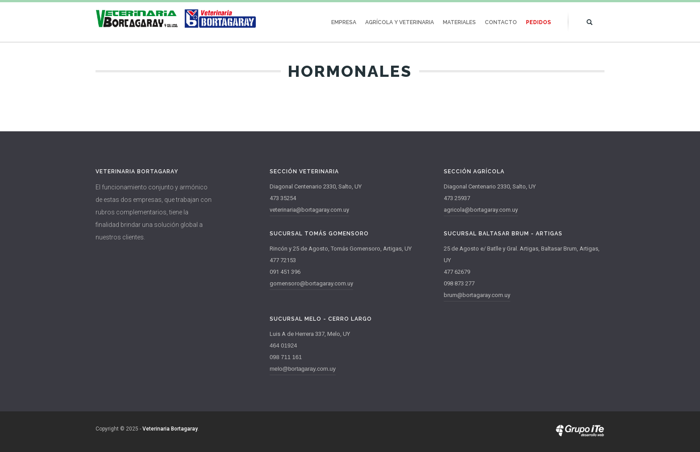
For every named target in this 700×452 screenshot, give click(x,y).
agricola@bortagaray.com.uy (481, 209)
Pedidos (538, 22)
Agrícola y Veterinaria (399, 22)
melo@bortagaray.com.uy (303, 368)
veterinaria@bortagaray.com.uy (309, 209)
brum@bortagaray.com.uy (477, 295)
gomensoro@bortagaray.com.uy (311, 283)
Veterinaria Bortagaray (170, 429)
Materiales (459, 22)
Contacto (501, 22)
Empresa (343, 22)
